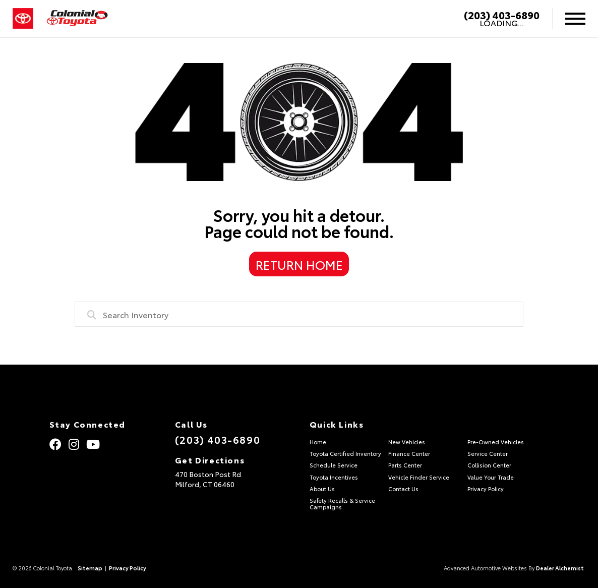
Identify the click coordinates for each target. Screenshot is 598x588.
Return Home (299, 264)
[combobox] (299, 314)
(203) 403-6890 (502, 15)
